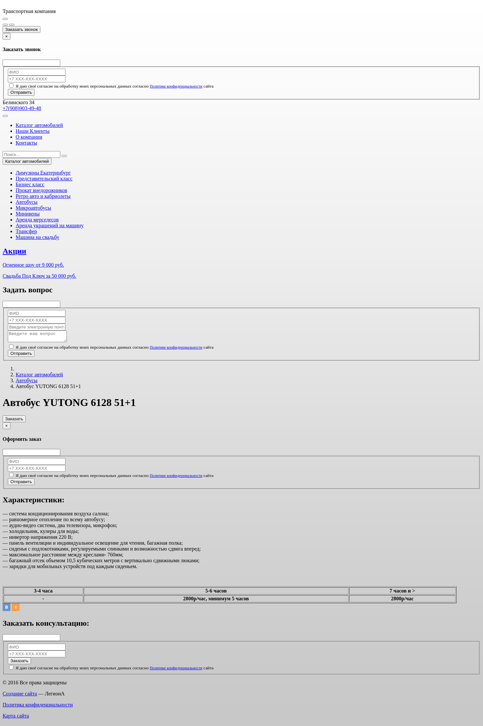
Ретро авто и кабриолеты (43, 196)
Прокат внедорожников (41, 190)
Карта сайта (16, 717)
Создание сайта (20, 695)
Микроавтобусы (33, 208)
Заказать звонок (21, 29)
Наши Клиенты (33, 131)
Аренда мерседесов (37, 219)
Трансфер (26, 231)
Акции (14, 251)
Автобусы (26, 202)
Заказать (14, 420)
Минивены (28, 213)
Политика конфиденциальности (38, 706)
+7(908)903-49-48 (22, 108)
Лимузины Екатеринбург (43, 172)
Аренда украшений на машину (50, 225)
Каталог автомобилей (39, 125)
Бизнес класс (30, 184)
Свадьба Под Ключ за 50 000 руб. (39, 276)
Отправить (21, 92)
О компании (29, 137)
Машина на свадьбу (37, 237)
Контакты (26, 143)
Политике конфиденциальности (176, 86)
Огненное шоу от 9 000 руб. (33, 265)
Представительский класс (44, 178)
